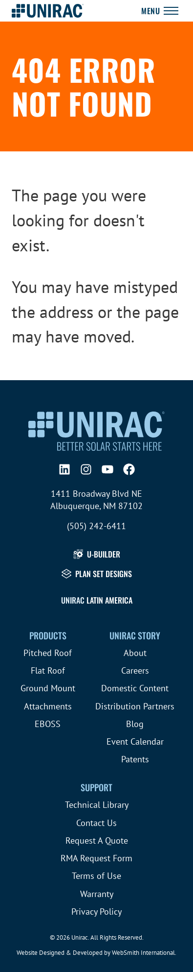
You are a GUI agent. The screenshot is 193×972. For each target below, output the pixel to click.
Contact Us (96, 822)
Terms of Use (96, 875)
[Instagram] (86, 469)
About (135, 652)
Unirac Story (134, 635)
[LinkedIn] (64, 469)
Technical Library (97, 804)
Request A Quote (96, 840)
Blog (135, 723)
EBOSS (48, 723)
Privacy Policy (96, 911)
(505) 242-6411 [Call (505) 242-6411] (96, 526)
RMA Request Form (96, 858)
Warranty (96, 893)
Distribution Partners (134, 706)
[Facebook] (129, 469)
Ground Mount (48, 688)
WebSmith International (143, 952)
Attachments (48, 706)
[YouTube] (107, 469)
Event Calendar (135, 741)
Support (96, 787)
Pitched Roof (47, 652)
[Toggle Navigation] (159, 11)
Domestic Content (135, 688)
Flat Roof (48, 670)
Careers (135, 670)
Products (47, 635)
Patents (135, 759)
